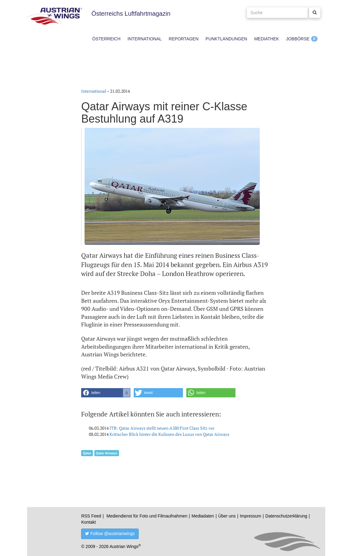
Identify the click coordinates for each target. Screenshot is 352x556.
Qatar (87, 453)
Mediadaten (203, 515)
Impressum (250, 515)
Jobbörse (298, 38)
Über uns (227, 515)
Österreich (106, 38)
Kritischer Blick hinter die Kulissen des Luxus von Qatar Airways (169, 434)
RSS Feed (91, 515)
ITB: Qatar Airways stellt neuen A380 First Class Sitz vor (162, 428)
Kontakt (88, 522)
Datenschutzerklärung (286, 515)
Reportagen (184, 38)
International (145, 38)
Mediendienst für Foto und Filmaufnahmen (146, 515)
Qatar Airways (106, 453)
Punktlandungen (226, 38)
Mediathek (266, 38)
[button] (105, 392)
